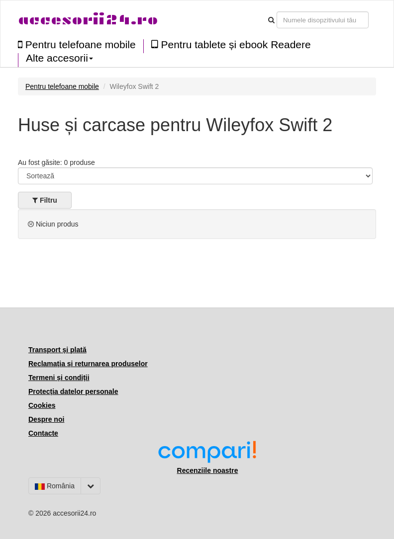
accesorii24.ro (88, 19)
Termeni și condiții (59, 378)
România (55, 486)
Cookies (41, 405)
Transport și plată (57, 350)
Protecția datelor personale (73, 391)
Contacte (43, 433)
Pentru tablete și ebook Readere (231, 44)
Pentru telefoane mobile (77, 44)
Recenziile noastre (207, 470)
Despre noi (46, 419)
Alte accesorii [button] (59, 58)
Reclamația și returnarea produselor (88, 364)
